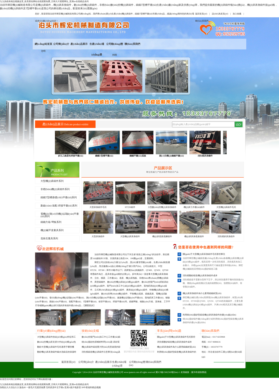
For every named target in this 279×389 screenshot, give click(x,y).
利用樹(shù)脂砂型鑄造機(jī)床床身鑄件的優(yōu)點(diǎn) (209, 315)
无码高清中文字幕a (55, 387)
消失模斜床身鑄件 (226, 236)
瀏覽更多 (89, 305)
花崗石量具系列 (49, 238)
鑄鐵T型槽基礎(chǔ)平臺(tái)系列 (59, 197)
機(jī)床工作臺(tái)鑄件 (194, 207)
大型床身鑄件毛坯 (98, 207)
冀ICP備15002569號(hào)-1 (168, 372)
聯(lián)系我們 (132, 44)
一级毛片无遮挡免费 (35, 387)
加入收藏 (237, 13)
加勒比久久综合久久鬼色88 (13, 387)
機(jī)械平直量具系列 (52, 230)
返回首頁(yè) (201, 13)
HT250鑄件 (130, 207)
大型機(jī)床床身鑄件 (130, 236)
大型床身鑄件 (98, 236)
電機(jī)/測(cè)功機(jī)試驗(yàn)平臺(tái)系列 (60, 215)
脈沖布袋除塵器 (198, 372)
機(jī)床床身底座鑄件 (194, 236)
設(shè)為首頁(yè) (220, 13)
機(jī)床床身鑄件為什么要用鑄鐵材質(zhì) (202, 293)
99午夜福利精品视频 (91, 387)
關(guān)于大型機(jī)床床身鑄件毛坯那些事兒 (204, 254)
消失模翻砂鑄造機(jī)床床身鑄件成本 (200, 275)
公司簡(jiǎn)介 (61, 44)
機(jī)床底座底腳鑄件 (162, 236)
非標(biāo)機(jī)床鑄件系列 (55, 189)
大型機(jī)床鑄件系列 (52, 181)
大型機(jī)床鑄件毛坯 (226, 207)
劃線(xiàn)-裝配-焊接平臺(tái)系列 (59, 205)
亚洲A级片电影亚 (72, 387)
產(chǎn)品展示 (78, 44)
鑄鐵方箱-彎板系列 (51, 222)
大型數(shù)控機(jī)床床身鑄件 (162, 207)
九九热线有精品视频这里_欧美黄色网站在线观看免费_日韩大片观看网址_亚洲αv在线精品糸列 (44, 1)
